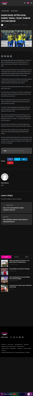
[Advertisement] (16, 241)
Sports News (14, 10)
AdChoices (26, 344)
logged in (9, 199)
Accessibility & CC (18, 344)
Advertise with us (21, 346)
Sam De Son (5, 183)
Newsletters (13, 348)
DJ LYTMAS (27, 352)
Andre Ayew (15, 151)
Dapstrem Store (5, 348)
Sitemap (4, 350)
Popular (16, 256)
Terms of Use (10, 344)
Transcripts (19, 348)
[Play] (28, 394)
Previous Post (8, 205)
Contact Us (3, 344)
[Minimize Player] (31, 394)
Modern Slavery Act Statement (8, 346)
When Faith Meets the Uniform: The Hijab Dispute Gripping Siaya (19, 261)
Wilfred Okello (13, 271)
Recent (6, 256)
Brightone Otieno (14, 264)
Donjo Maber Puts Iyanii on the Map (19, 269)
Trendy (27, 256)
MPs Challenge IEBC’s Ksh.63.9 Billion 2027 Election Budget (19, 277)
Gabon (22, 151)
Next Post (7, 217)
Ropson (12, 289)
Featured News (5, 10)
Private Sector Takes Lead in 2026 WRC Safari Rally (20, 286)
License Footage (27, 348)
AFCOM (9, 151)
